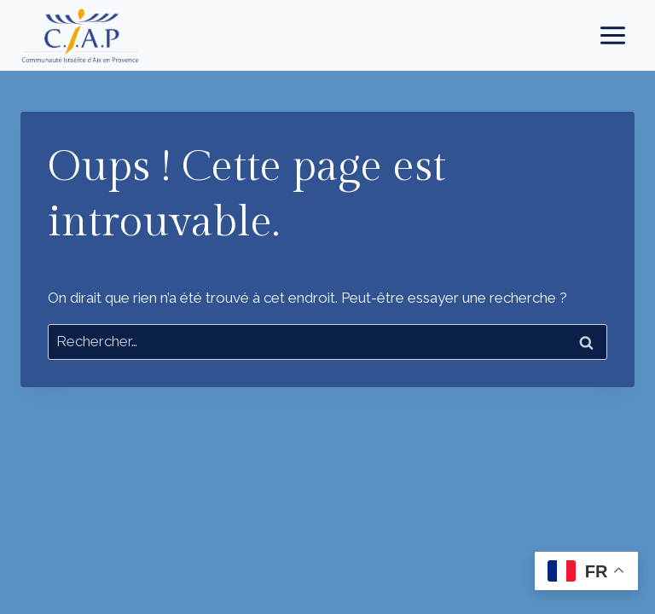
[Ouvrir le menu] (612, 35)
